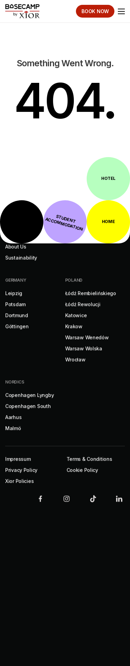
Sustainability (21, 265)
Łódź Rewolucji (83, 311)
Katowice (76, 322)
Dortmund (16, 322)
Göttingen (16, 333)
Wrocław (75, 366)
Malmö (13, 435)
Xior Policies (19, 488)
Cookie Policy (82, 477)
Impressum (18, 466)
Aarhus (13, 424)
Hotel (108, 178)
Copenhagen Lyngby (29, 402)
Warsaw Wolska (83, 355)
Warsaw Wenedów (87, 344)
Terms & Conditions (89, 466)
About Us (15, 254)
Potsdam (15, 311)
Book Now (95, 11)
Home (108, 221)
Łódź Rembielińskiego (90, 300)
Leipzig (13, 300)
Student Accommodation (64, 223)
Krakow (74, 333)
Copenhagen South (28, 413)
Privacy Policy (21, 477)
